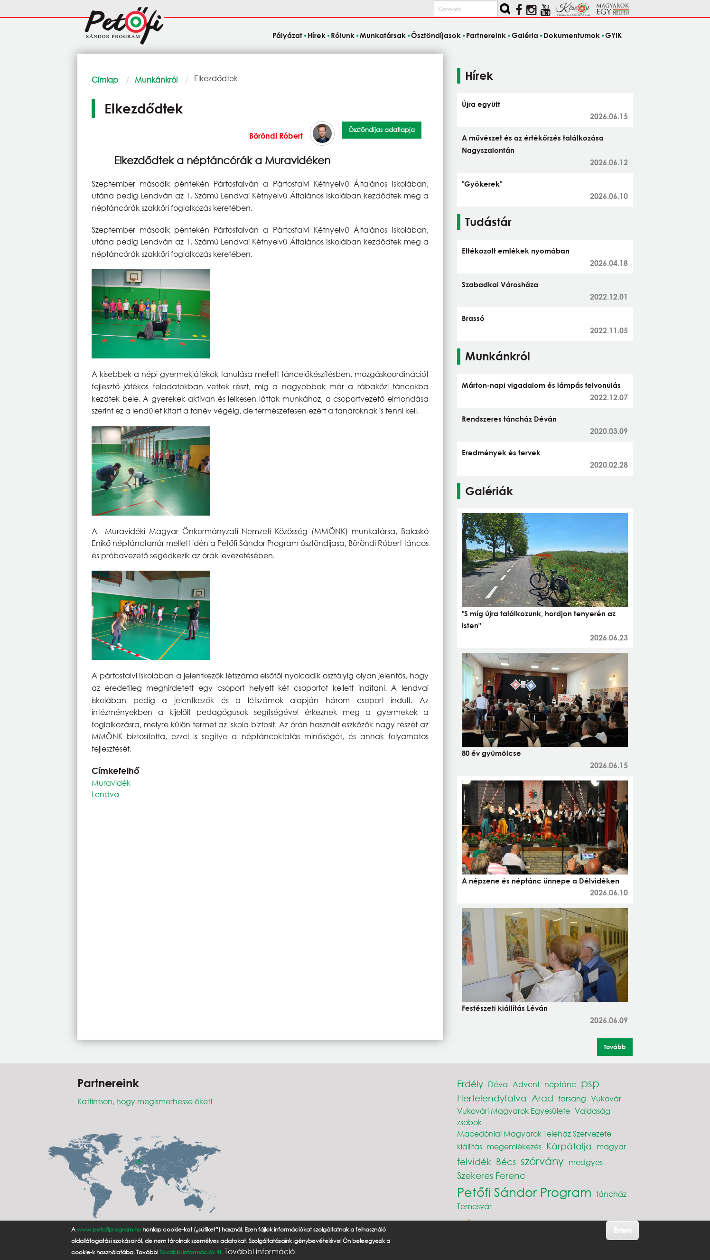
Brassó (473, 318)
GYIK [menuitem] (613, 35)
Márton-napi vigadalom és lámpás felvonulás (541, 385)
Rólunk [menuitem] (343, 35)
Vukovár (606, 1098)
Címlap (105, 80)
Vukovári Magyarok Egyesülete (513, 1111)
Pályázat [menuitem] (287, 35)
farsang (572, 1098)
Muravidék (111, 783)
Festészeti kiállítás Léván (505, 1008)
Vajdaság (592, 1111)
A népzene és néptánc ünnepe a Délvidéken (540, 880)
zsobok (469, 1122)
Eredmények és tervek (501, 452)
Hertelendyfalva (492, 1097)
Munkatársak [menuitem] (383, 35)
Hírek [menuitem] (317, 35)
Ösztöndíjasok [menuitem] (436, 35)
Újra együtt (481, 104)
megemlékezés (514, 1146)
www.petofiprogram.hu (109, 1229)
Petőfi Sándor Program (524, 1191)
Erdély (470, 1083)
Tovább (615, 1047)
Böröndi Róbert (276, 135)
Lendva (105, 794)
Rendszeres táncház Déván (509, 418)
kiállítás (469, 1146)
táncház (611, 1194)
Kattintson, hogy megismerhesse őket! (145, 1101)
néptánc (560, 1084)
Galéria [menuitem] (525, 35)
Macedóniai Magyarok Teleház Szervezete (534, 1133)
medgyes (586, 1162)
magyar (611, 1146)
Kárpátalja (569, 1145)
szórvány (542, 1161)
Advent (526, 1084)
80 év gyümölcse (491, 753)
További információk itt (190, 1252)
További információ (259, 1251)
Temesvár (474, 1206)
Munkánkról (156, 80)
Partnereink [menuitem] (486, 35)
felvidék (474, 1161)
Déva (498, 1084)
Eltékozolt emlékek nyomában (516, 250)
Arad (542, 1097)
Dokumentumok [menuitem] (571, 35)
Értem (622, 1229)
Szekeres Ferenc (491, 1175)
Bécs (506, 1161)
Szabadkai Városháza (500, 284)
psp (590, 1083)
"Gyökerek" (482, 183)
